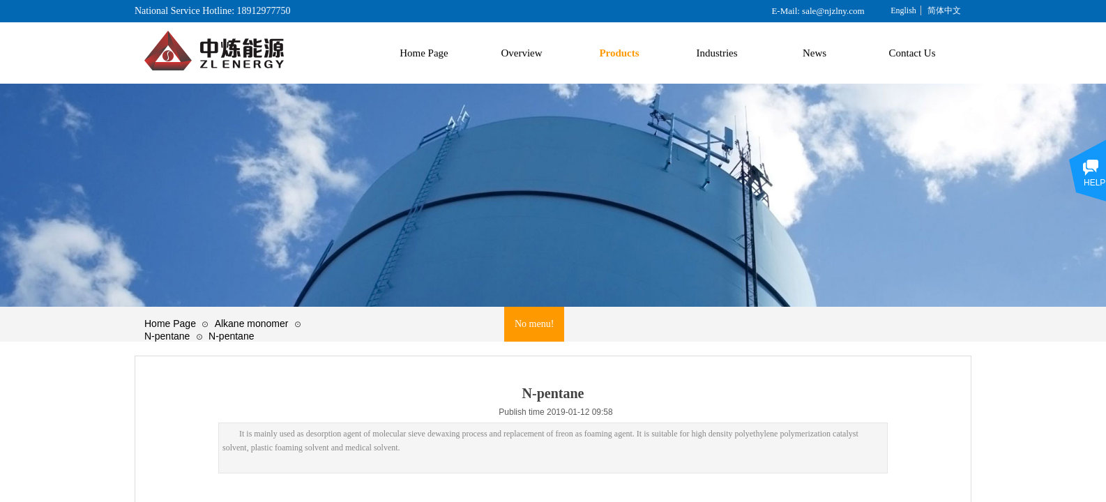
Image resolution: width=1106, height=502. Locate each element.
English (903, 10)
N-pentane (167, 336)
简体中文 (944, 10)
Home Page (170, 323)
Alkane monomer (252, 323)
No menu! (534, 324)
